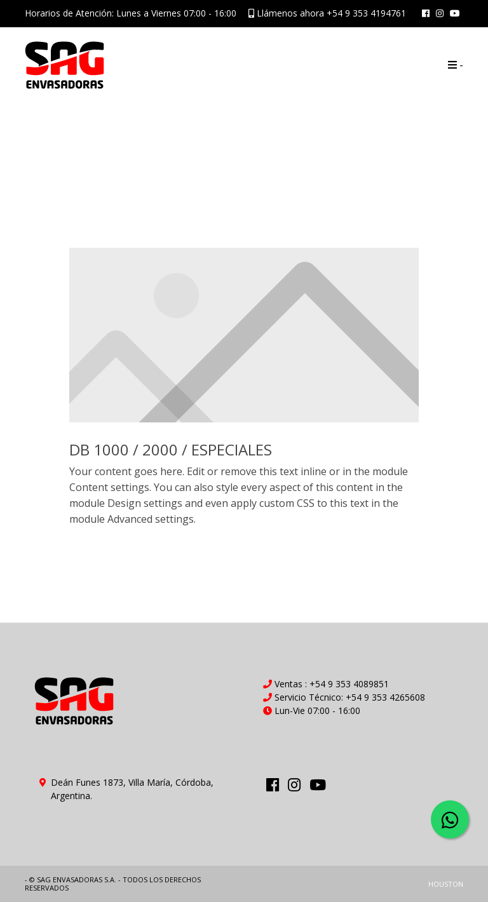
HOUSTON (445, 884)
